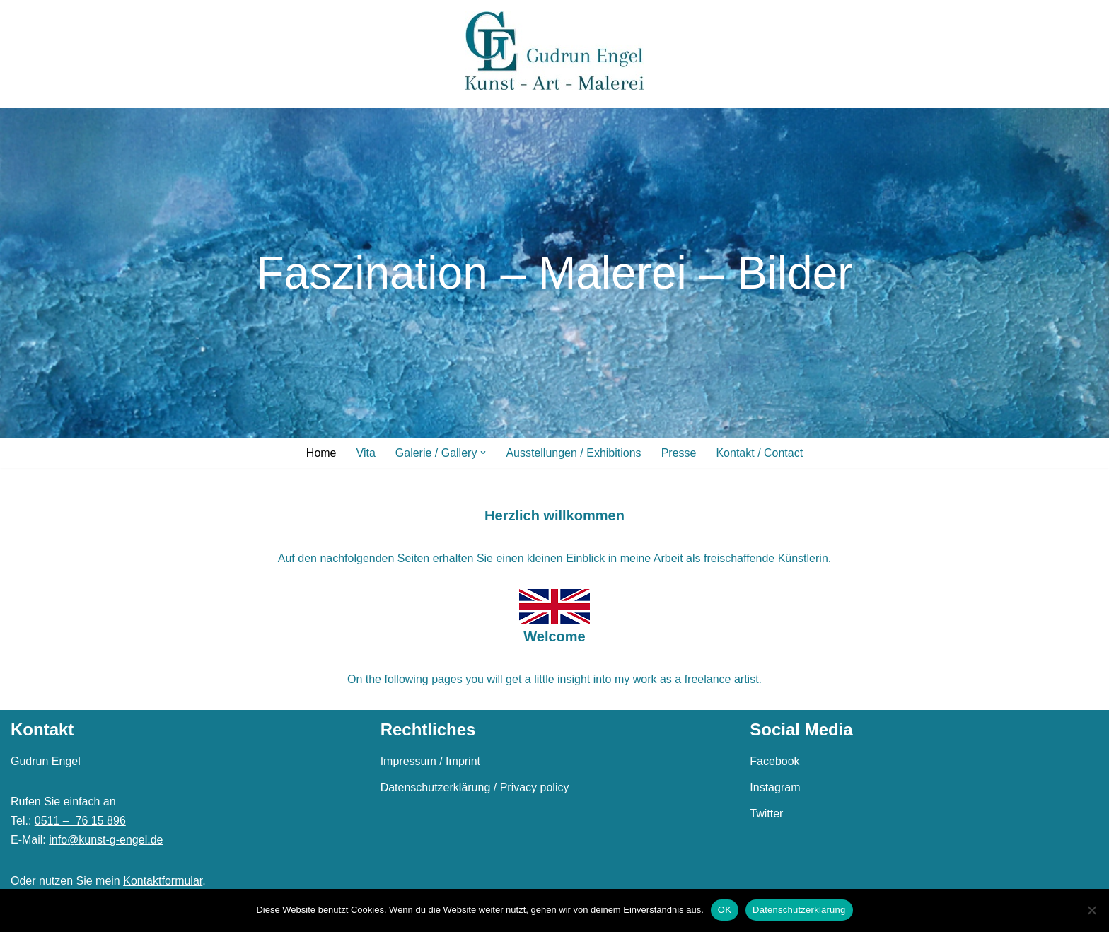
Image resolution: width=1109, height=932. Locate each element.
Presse (679, 453)
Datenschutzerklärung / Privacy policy (475, 787)
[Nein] (1091, 910)
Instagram (775, 787)
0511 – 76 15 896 (80, 821)
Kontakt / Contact (759, 453)
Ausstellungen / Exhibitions (573, 453)
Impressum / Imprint (430, 761)
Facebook (774, 761)
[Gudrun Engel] (554, 50)
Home (321, 453)
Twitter (766, 814)
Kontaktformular (162, 881)
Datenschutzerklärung (799, 909)
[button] (483, 452)
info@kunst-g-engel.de (106, 840)
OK (724, 909)
